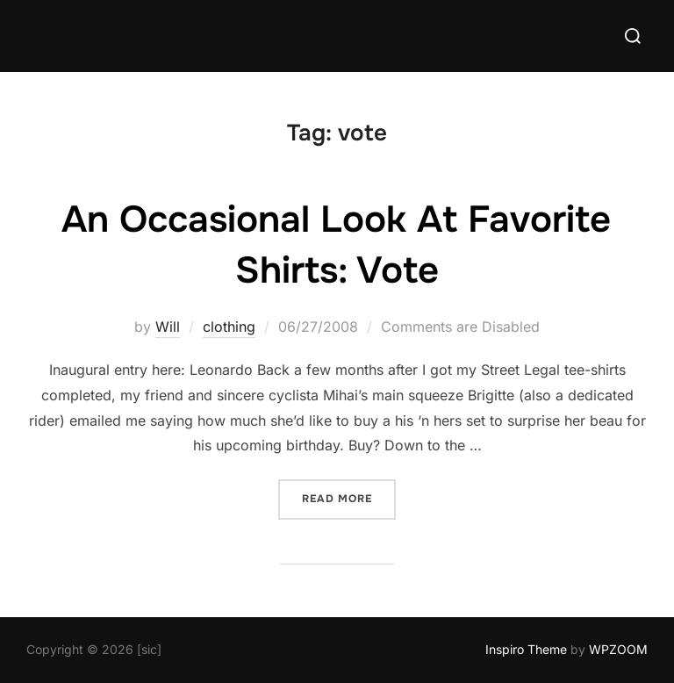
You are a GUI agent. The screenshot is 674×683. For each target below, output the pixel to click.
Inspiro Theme (526, 649)
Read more (349, 497)
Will (167, 326)
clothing (229, 326)
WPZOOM (618, 649)
